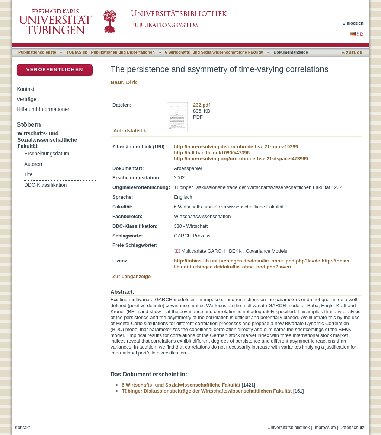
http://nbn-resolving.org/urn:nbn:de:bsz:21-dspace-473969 (241, 158)
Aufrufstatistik (129, 130)
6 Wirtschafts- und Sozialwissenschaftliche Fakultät (214, 52)
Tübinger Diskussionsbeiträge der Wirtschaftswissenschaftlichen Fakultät (207, 391)
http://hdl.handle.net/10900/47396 (212, 152)
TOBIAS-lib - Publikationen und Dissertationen (110, 52)
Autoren (33, 164)
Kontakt (25, 89)
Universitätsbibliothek (289, 427)
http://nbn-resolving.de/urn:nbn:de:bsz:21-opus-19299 (236, 146)
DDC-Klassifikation (45, 185)
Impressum (325, 427)
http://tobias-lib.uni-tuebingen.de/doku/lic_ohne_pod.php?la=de (247, 261)
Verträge (26, 99)
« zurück (352, 52)
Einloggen (353, 23)
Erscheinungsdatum (46, 154)
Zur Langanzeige (131, 276)
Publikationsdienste (37, 52)
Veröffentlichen (54, 69)
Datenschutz (351, 427)
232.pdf (201, 105)
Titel (28, 174)
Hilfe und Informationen (44, 109)
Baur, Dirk (124, 82)
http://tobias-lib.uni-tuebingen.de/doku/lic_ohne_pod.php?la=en (262, 263)
